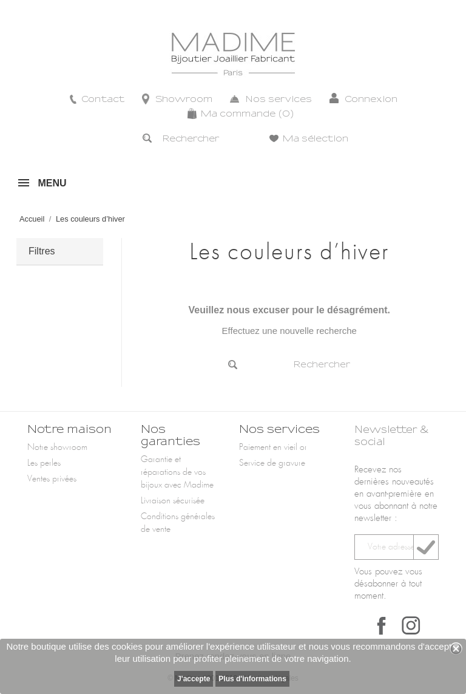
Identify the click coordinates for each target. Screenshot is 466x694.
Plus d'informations (252, 679)
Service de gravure (272, 463)
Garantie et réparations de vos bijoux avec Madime (177, 472)
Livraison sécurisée (172, 501)
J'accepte (193, 679)
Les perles (44, 463)
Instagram (411, 625)
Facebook (382, 625)
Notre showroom (57, 447)
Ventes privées (51, 479)
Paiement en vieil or (273, 447)
